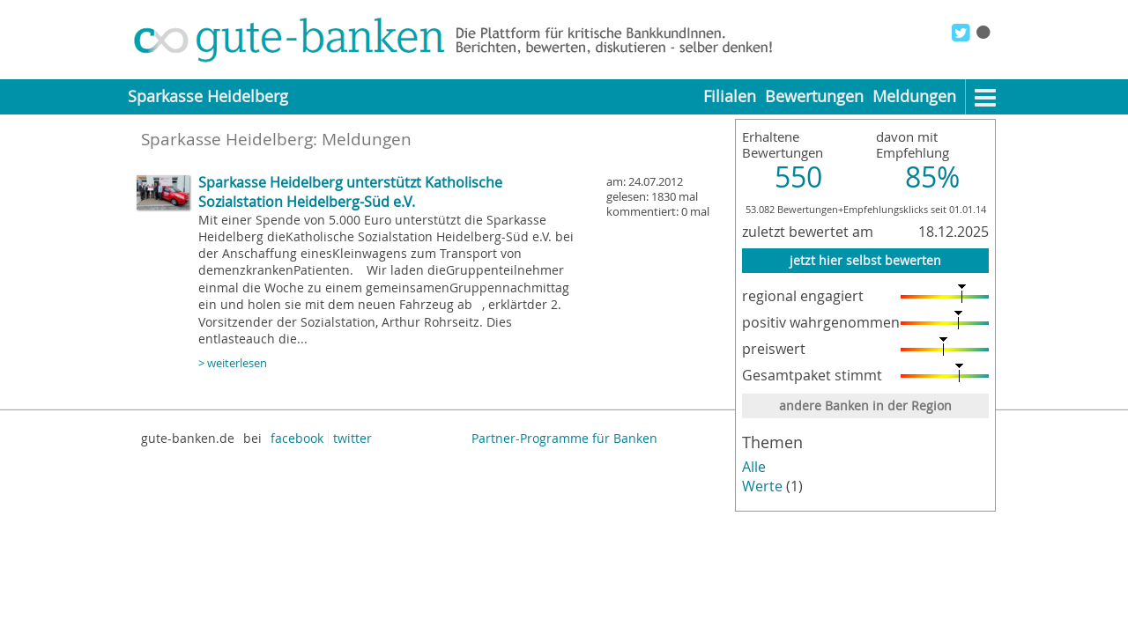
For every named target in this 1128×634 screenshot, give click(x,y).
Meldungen (914, 96)
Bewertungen (814, 96)
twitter (352, 438)
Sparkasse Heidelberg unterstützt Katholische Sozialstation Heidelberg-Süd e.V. (350, 192)
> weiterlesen (232, 363)
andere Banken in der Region (865, 405)
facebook (297, 438)
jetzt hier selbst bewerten (865, 260)
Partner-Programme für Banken (564, 438)
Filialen (729, 96)
